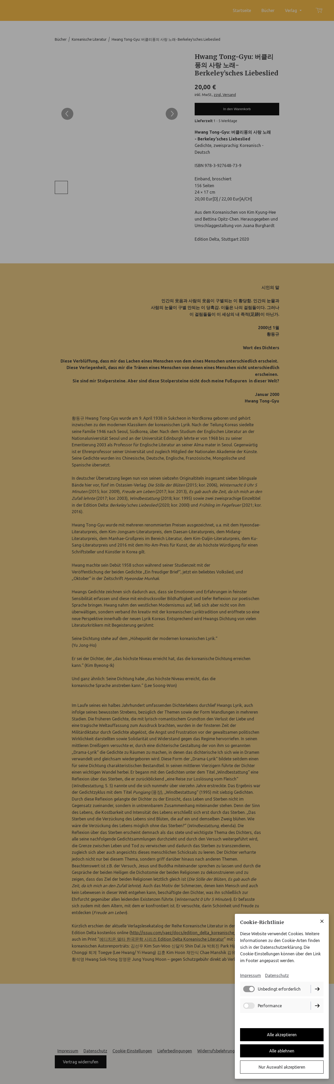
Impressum (250, 975)
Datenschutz (277, 975)
